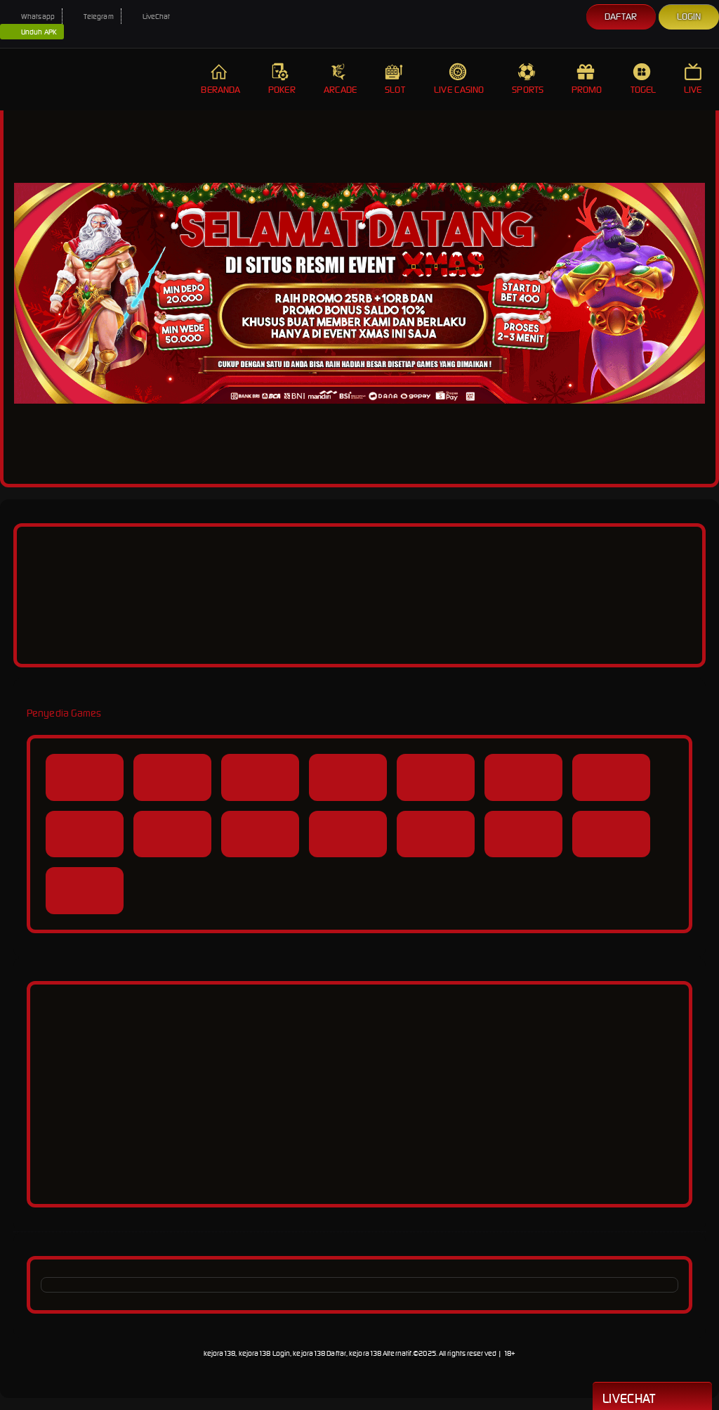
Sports (527, 79)
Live (694, 79)
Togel (644, 79)
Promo (587, 79)
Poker (282, 79)
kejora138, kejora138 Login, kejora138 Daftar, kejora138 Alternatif (308, 1353)
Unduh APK (32, 32)
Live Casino (459, 79)
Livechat (652, 1397)
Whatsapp (31, 16)
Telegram (92, 16)
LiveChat (149, 16)
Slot (395, 79)
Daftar (621, 17)
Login (689, 17)
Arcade (340, 79)
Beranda (220, 79)
